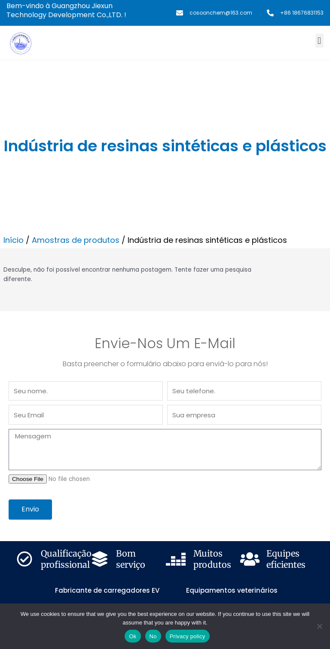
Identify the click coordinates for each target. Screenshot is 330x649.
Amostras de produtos (75, 240)
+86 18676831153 (302, 12)
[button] (319, 41)
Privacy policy (187, 636)
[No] (319, 626)
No (153, 636)
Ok (132, 636)
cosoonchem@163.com (220, 12)
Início (13, 240)
